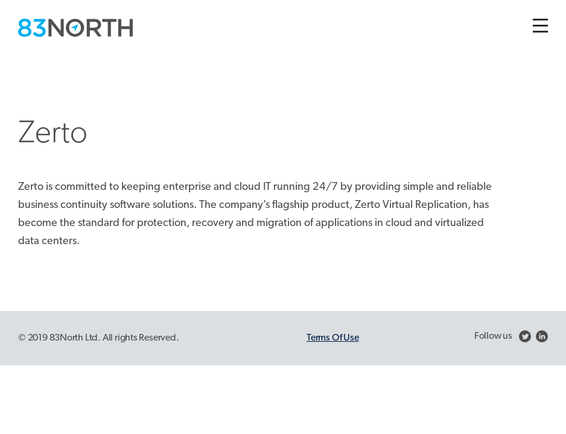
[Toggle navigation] (540, 26)
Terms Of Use (332, 338)
